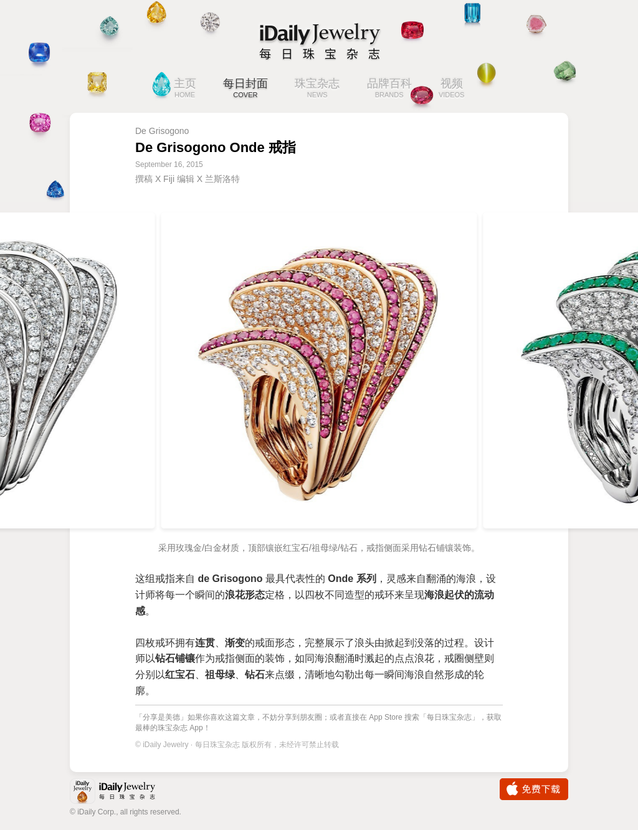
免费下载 (534, 789)
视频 (452, 89)
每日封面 (245, 89)
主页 (185, 89)
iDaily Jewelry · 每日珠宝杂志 (123, 792)
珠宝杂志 (317, 89)
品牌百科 (389, 89)
